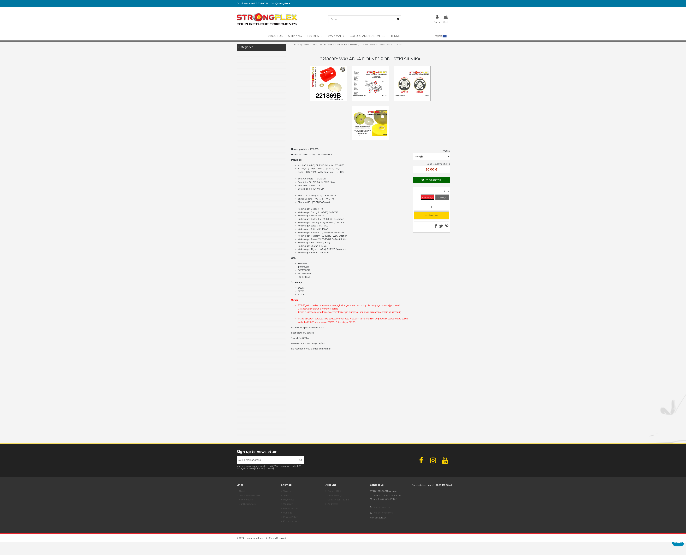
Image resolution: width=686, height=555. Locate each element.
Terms (286, 495)
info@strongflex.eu (383, 512)
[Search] (398, 19)
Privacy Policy (290, 517)
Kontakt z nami (291, 521)
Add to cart (427, 215)
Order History (335, 495)
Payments (288, 499)
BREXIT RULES (290, 508)
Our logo (287, 512)
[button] (440, 36)
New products (246, 499)
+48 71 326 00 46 (382, 507)
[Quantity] (431, 207)
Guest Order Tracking (339, 499)
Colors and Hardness (249, 495)
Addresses (333, 504)
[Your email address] (267, 460)
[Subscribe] (300, 460)
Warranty (288, 504)
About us (243, 491)
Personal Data (335, 491)
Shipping (287, 491)
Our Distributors (247, 504)
